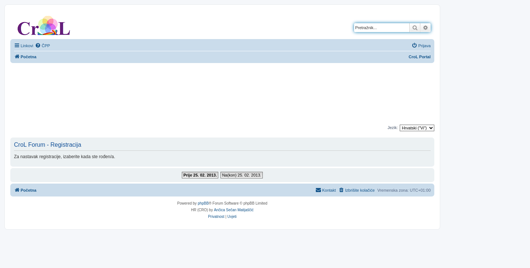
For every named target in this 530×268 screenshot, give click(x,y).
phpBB (203, 203)
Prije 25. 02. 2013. (200, 175)
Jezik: (393, 127)
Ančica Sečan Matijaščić (234, 210)
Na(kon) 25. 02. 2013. (241, 175)
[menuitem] (42, 45)
